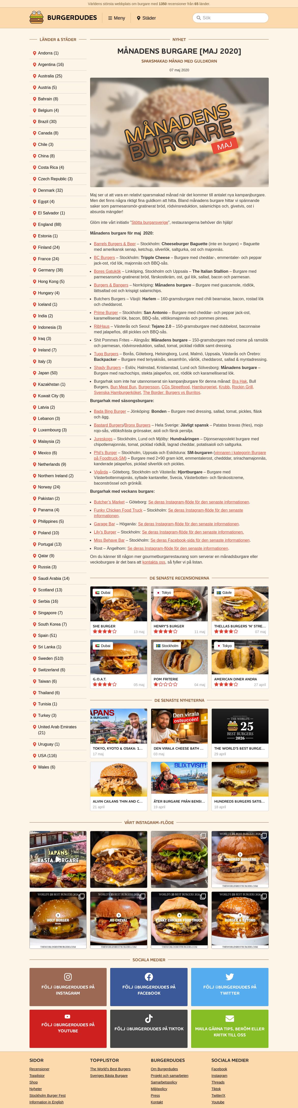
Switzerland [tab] (51, 670)
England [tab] (50, 224)
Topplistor (37, 1076)
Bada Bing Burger (110, 411)
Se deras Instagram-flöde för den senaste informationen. (193, 532)
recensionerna (192, 578)
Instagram (219, 1076)
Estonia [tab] (48, 236)
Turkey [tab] (47, 715)
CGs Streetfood (176, 387)
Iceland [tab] (48, 304)
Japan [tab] (48, 373)
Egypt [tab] (46, 201)
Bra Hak (239, 381)
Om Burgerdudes (164, 1069)
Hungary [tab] (49, 293)
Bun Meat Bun (123, 387)
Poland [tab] (48, 533)
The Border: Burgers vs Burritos (171, 392)
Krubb (224, 387)
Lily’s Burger (105, 532)
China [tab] (46, 156)
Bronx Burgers (137, 425)
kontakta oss (153, 562)
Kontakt (157, 1102)
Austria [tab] (47, 87)
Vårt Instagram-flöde (149, 822)
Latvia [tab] (46, 407)
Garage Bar (104, 524)
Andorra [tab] (48, 53)
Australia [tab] (50, 76)
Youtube (217, 1102)
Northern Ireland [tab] (56, 476)
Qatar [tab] (46, 556)
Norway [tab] (49, 487)
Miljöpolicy (159, 1089)
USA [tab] (47, 756)
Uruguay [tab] (49, 744)
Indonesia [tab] (50, 327)
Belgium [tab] (48, 110)
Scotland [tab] (50, 590)
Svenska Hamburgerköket (117, 392)
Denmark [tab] (50, 190)
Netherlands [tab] (52, 464)
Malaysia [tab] (49, 441)
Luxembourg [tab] (52, 430)
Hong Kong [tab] (51, 281)
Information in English (47, 1102)
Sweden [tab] (51, 658)
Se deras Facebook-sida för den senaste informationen (200, 540)
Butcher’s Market (109, 502)
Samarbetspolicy (164, 1082)
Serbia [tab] (48, 601)
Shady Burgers (107, 367)
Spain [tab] (47, 635)
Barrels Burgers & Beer (115, 244)
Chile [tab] (45, 144)
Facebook (219, 1069)
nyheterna (192, 700)
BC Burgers (104, 257)
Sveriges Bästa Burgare (109, 1076)
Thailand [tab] (49, 693)
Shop (34, 1082)
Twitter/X (218, 1095)
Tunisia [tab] (47, 704)
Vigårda (101, 472)
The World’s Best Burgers (110, 1069)
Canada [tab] (48, 133)
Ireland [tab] (47, 350)
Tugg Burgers (106, 354)
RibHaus (101, 326)
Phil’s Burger (105, 452)
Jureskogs (103, 439)
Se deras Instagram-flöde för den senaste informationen (198, 502)
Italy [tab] (45, 361)
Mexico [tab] (47, 453)
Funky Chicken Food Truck (118, 510)
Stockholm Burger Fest (48, 1095)
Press (155, 1095)
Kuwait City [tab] (51, 396)
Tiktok (216, 1089)
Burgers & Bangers (111, 285)
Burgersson (148, 387)
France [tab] (48, 259)
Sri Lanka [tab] (50, 647)
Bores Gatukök (107, 271)
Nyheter (36, 1089)
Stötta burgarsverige (150, 222)
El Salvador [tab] (51, 213)
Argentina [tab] (51, 64)
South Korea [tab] (52, 624)
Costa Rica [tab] (51, 167)
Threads (217, 1082)
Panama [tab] (49, 510)
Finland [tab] (49, 247)
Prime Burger (106, 312)
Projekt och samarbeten (170, 1076)
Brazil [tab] (47, 121)
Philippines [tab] (51, 521)
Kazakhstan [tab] (52, 384)
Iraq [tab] (44, 338)
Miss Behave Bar (109, 540)
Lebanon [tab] (49, 418)
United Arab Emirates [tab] (57, 730)
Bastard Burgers (108, 425)
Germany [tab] (50, 270)
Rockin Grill (242, 387)
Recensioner (40, 1069)
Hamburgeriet (204, 387)
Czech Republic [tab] (55, 179)
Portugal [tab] (50, 544)
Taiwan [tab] (47, 681)
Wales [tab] (46, 767)
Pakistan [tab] (49, 498)
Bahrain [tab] (48, 99)
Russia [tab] (47, 567)
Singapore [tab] (50, 613)
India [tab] (45, 316)
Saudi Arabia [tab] (54, 578)
